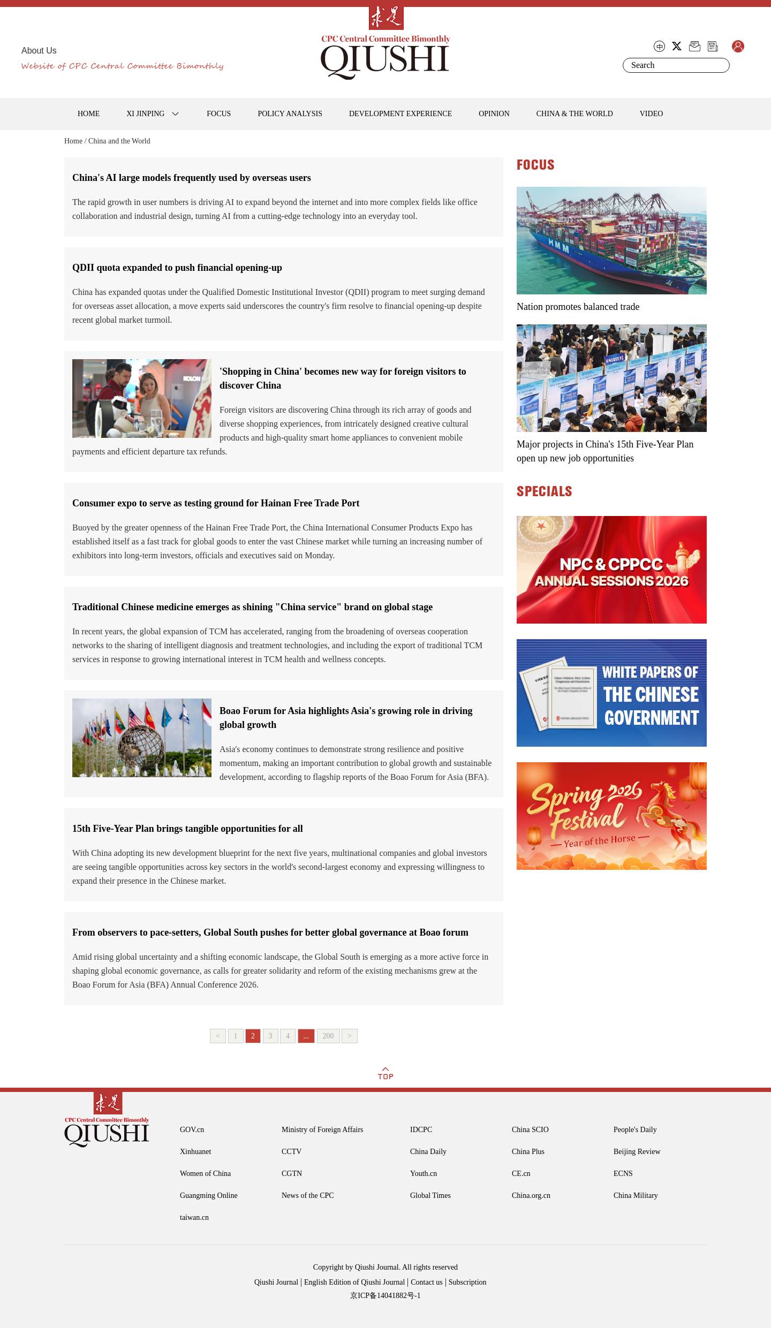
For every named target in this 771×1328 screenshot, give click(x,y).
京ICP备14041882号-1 (385, 1296)
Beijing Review (637, 1152)
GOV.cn (192, 1130)
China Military (636, 1196)
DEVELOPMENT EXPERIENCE (400, 114)
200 (328, 1036)
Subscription (468, 1282)
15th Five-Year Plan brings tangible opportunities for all (187, 828)
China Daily (428, 1152)
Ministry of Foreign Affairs (323, 1130)
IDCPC (421, 1130)
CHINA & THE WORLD (574, 114)
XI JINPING (145, 114)
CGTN (292, 1174)
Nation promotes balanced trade (578, 306)
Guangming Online (209, 1196)
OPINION (494, 114)
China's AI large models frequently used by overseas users (191, 177)
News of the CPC (308, 1196)
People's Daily (635, 1130)
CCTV (291, 1152)
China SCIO (530, 1130)
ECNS (623, 1174)
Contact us (427, 1282)
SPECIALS (544, 492)
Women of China (205, 1174)
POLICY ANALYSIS (290, 114)
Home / (75, 141)
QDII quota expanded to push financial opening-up (177, 267)
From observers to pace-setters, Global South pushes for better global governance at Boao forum (270, 932)
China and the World (119, 141)
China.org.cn (531, 1196)
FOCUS (219, 114)
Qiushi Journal (276, 1282)
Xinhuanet (195, 1152)
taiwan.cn (194, 1217)
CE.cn (521, 1174)
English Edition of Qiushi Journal (354, 1282)
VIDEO (651, 114)
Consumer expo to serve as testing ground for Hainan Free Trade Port (215, 503)
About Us (39, 50)
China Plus (528, 1152)
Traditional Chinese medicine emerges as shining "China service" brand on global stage (252, 607)
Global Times (430, 1196)
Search (719, 65)
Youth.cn (423, 1174)
